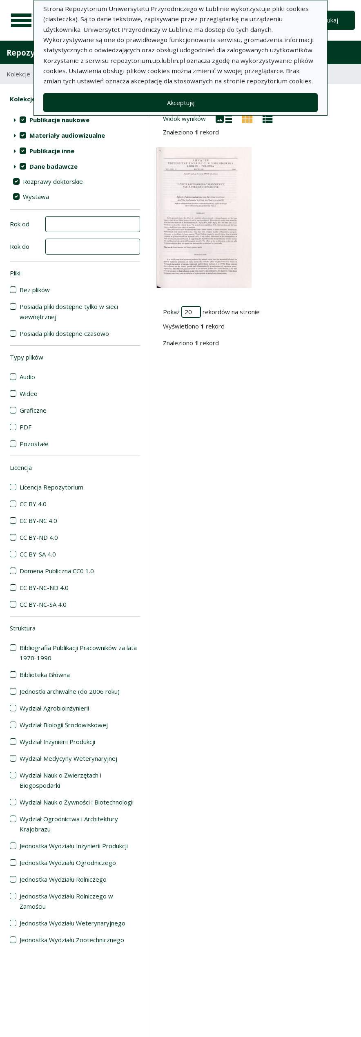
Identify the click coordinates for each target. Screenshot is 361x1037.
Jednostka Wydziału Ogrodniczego (68, 862)
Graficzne (33, 410)
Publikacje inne (51, 151)
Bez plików (35, 290)
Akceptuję (180, 102)
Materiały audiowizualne (67, 135)
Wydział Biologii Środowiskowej (64, 725)
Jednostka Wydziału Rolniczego (63, 879)
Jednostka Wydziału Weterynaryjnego (72, 923)
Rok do (19, 246)
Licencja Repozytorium (51, 487)
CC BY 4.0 (33, 504)
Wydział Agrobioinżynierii (54, 708)
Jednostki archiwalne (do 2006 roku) (70, 691)
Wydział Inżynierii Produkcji (57, 742)
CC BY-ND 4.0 (39, 537)
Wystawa (36, 196)
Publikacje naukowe (59, 120)
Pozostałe (34, 444)
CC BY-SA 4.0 (38, 554)
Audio (27, 377)
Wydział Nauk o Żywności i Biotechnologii (77, 802)
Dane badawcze (53, 166)
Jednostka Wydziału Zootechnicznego (72, 940)
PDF (25, 427)
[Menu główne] (21, 20)
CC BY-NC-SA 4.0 (43, 604)
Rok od (19, 224)
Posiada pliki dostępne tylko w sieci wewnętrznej (69, 311)
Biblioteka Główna (45, 674)
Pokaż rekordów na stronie (211, 312)
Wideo (29, 393)
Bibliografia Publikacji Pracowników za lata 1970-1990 (78, 653)
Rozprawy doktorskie (53, 181)
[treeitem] (75, 120)
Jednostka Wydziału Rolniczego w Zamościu (66, 901)
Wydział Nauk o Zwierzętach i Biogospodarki (60, 780)
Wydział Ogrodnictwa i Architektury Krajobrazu (69, 824)
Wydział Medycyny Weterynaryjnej (68, 758)
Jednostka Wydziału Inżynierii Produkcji (74, 846)
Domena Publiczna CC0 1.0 (57, 571)
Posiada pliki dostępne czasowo (64, 333)
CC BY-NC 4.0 (38, 520)
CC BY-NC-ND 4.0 (44, 587)
